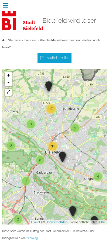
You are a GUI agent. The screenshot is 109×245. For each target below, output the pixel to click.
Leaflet (35, 222)
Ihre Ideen (30, 40)
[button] (8, 92)
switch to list (58, 58)
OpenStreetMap (56, 222)
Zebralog (32, 238)
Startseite (14, 40)
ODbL (101, 222)
